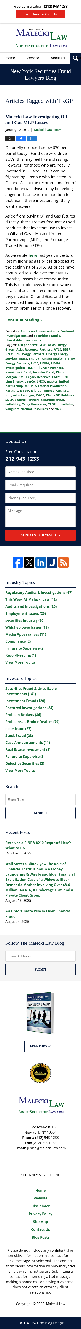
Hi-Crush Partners (49, 368)
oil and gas (26, 395)
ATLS (57, 349)
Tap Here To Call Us (40, 14)
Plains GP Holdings (60, 395)
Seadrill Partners (27, 400)
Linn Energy (14, 381)
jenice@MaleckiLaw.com (46, 1148)
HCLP (31, 368)
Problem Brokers (23, 714)
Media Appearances (25, 634)
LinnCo (30, 381)
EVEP (34, 363)
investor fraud (43, 372)
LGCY (56, 377)
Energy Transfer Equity (46, 358)
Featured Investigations (29, 707)
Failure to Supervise (24, 648)
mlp (8, 395)
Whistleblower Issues (27, 627)
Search (40, 813)
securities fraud (52, 400)
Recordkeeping (20, 655)
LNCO (41, 381)
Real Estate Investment (27, 749)
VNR (58, 409)
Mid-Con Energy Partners (49, 390)
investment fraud (18, 372)
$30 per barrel (28, 345)
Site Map (40, 1221)
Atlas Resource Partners (34, 349)
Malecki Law (55, 1303)
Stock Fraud (19, 735)
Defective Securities (24, 763)
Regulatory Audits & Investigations (38, 592)
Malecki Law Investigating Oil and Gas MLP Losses (36, 119)
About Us (58, 58)
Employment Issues (25, 613)
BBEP (66, 349)
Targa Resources (34, 404)
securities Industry (24, 620)
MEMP (24, 390)
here (34, 255)
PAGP (40, 395)
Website (33, 58)
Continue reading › (23, 320)
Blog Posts (40, 1237)
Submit (40, 969)
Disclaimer (40, 1206)
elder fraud (18, 728)
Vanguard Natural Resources (26, 409)
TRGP (52, 404)
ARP (43, 345)
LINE (65, 377)
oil (15, 395)
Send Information (40, 535)
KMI (21, 377)
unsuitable (65, 404)
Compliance (18, 641)
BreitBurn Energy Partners (24, 354)
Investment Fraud (25, 700)
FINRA (44, 363)
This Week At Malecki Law (31, 599)
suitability (12, 404)
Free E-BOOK (40, 1046)
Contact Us (40, 1229)
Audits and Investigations (40, 331)
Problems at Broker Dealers (32, 721)
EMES (23, 358)
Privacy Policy (40, 1213)
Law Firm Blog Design (40, 1323)
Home (10, 58)
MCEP (29, 386)
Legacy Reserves (38, 377)
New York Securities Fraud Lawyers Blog (40, 37)
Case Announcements (27, 742)
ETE (67, 358)
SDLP (9, 400)
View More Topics (20, 662)
